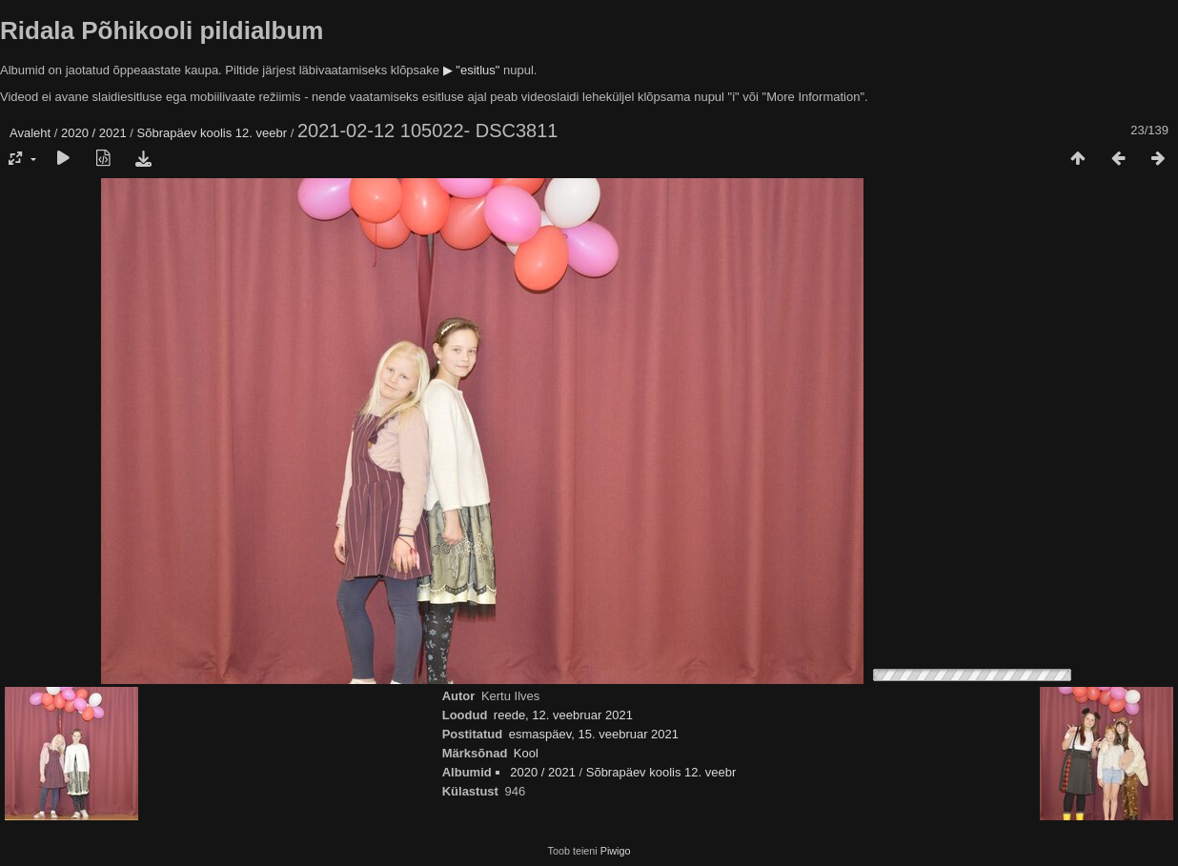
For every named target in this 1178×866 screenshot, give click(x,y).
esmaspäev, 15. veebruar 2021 (594, 734)
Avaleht (30, 133)
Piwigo (615, 850)
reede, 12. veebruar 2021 (563, 715)
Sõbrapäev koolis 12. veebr (212, 133)
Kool (526, 753)
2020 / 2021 (94, 133)
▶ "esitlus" (471, 70)
